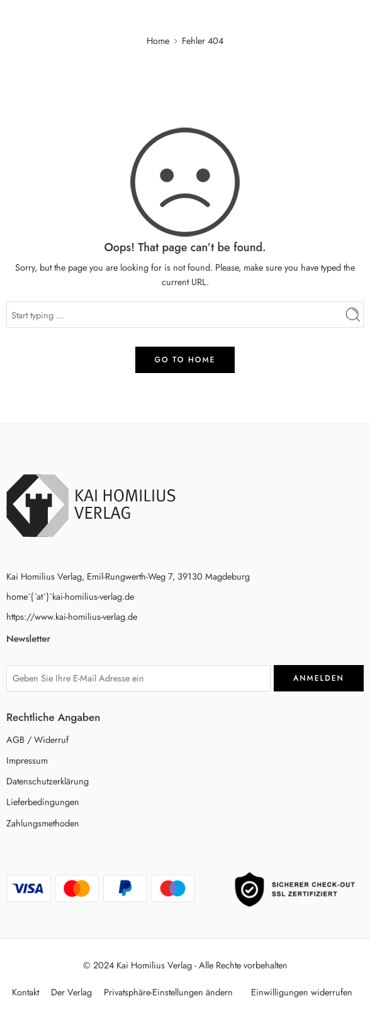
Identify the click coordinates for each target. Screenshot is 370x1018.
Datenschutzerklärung (47, 781)
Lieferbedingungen (42, 801)
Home (158, 40)
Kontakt (25, 992)
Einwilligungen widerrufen (301, 992)
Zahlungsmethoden (42, 823)
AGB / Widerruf (37, 739)
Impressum (27, 760)
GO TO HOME (185, 360)
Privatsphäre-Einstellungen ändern (168, 992)
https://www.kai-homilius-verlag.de (71, 616)
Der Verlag (71, 992)
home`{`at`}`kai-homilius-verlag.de (70, 596)
